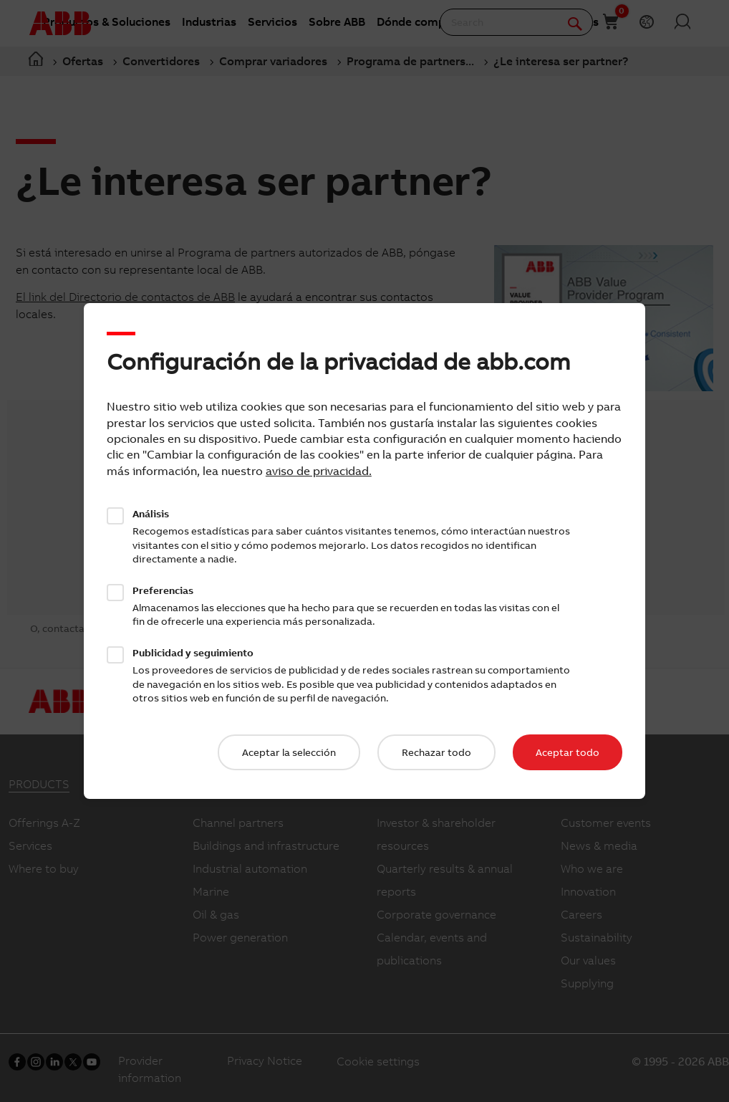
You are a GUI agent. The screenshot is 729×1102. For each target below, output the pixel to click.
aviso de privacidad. (319, 471)
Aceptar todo (567, 752)
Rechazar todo (436, 752)
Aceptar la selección (289, 752)
